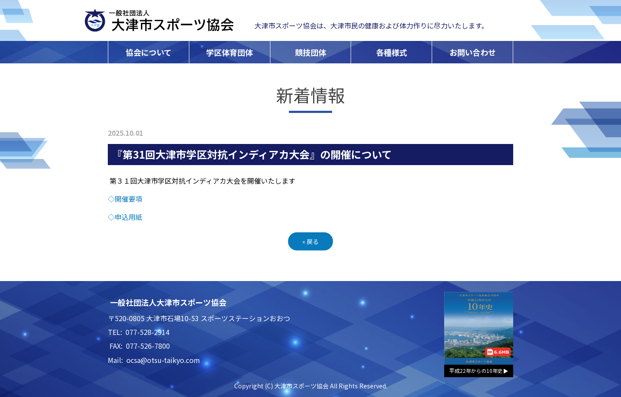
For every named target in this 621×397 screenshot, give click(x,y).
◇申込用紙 (125, 217)
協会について (148, 52)
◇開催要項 (125, 199)
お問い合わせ (472, 52)
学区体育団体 (229, 52)
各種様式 (391, 52)
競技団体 (310, 52)
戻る (310, 241)
